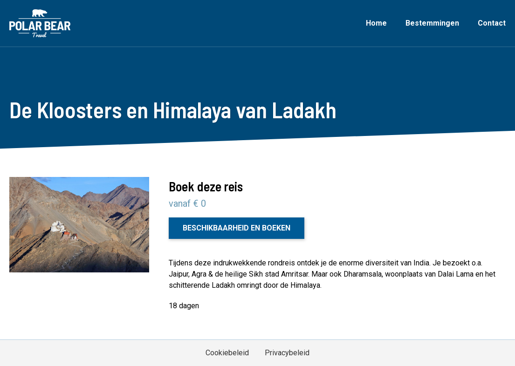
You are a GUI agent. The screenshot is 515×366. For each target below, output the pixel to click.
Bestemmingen (432, 23)
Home (376, 23)
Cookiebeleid (227, 352)
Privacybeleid (287, 352)
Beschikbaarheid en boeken (236, 228)
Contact (492, 23)
